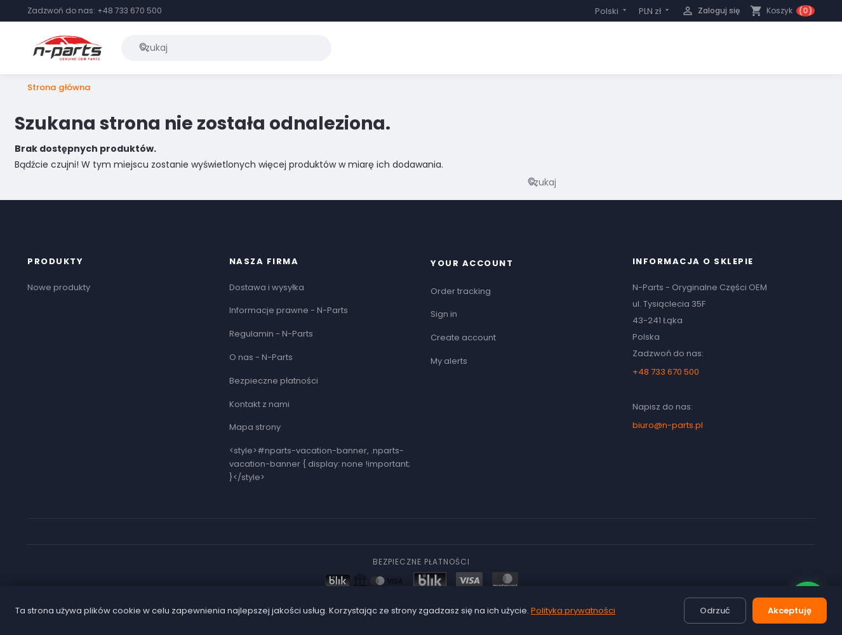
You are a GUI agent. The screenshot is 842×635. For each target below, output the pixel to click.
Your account (472, 263)
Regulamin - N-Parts (271, 334)
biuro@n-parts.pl (667, 425)
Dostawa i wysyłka (266, 287)
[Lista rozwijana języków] (612, 11)
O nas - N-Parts (261, 357)
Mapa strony (255, 427)
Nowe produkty (58, 287)
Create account (463, 337)
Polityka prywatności (573, 611)
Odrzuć (715, 611)
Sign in (444, 314)
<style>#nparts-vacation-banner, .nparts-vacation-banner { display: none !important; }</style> (319, 463)
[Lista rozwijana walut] (655, 11)
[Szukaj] (226, 47)
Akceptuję (790, 611)
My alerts (449, 361)
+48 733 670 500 (129, 10)
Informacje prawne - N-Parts (288, 310)
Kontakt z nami (259, 404)
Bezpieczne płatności (273, 381)
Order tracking (461, 291)
